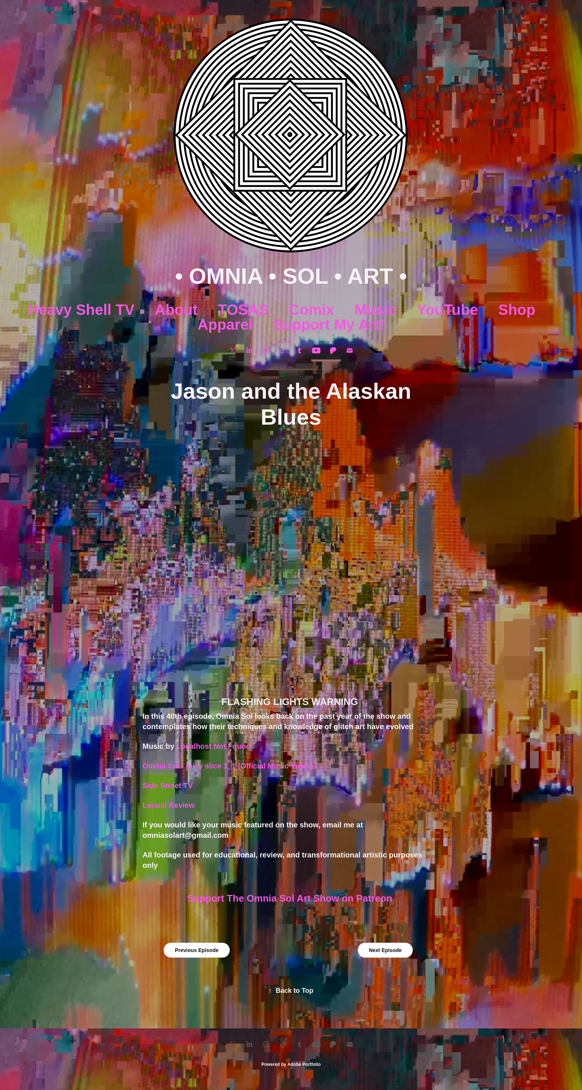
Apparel (225, 324)
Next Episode (385, 950)
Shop (516, 310)
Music (375, 310)
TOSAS (243, 310)
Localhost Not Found (213, 746)
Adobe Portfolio (304, 1064)
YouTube (447, 310)
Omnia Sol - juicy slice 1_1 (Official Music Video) (228, 766)
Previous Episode (196, 950)
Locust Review (168, 805)
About (176, 310)
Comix (311, 310)
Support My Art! (329, 324)
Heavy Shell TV (81, 310)
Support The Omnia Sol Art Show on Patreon (291, 898)
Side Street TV (168, 785)
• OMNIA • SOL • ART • (291, 276)
